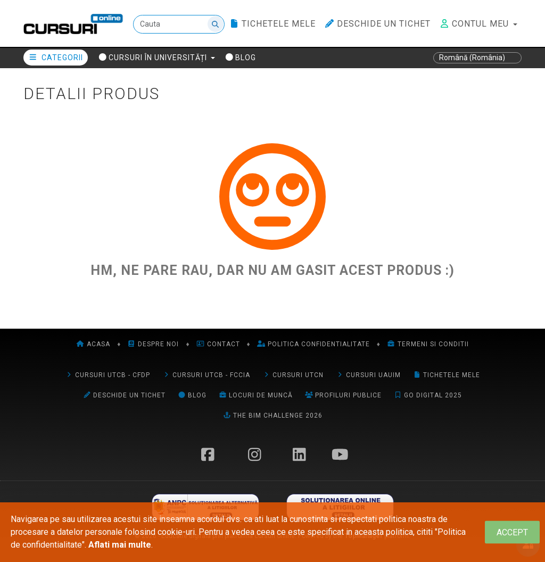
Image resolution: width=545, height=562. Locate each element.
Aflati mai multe (119, 545)
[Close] (512, 532)
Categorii (55, 57)
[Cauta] (179, 24)
